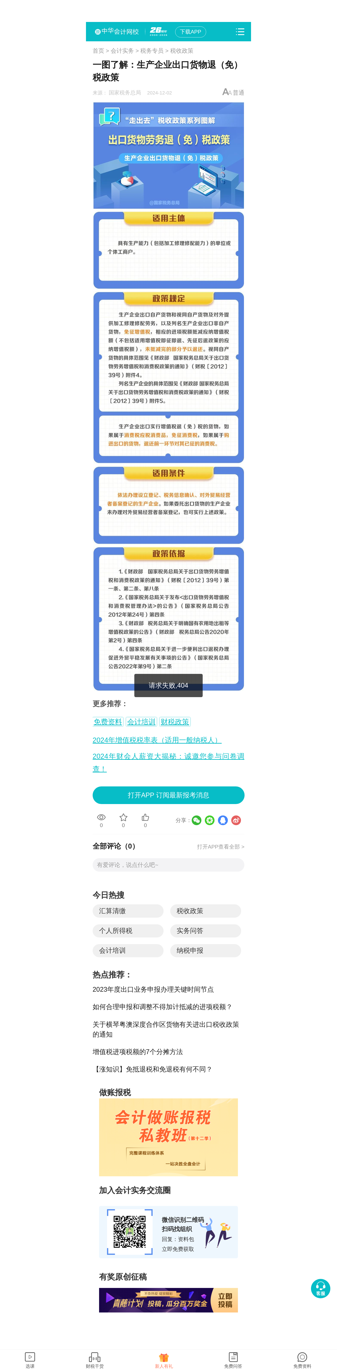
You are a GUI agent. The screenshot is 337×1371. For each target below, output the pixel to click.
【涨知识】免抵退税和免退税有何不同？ (153, 1069)
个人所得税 (115, 930)
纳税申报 (190, 950)
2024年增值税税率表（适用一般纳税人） (157, 740)
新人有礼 (164, 1366)
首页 (98, 51)
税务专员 (152, 51)
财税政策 (175, 722)
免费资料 (108, 722)
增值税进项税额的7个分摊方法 (138, 1052)
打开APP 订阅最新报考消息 (168, 795)
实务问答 (190, 930)
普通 (238, 93)
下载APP (190, 32)
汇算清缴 (112, 911)
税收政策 (181, 51)
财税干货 (95, 1366)
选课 (30, 1366)
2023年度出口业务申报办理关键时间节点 (153, 989)
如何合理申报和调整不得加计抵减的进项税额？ (163, 1007)
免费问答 (233, 1366)
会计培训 (141, 722)
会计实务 (122, 51)
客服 (320, 1293)
